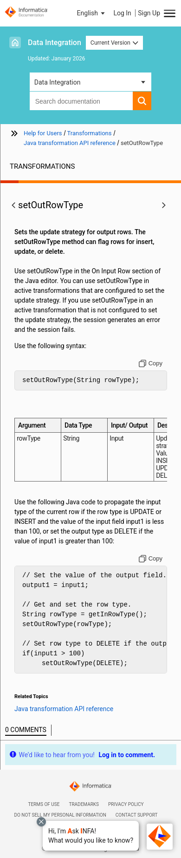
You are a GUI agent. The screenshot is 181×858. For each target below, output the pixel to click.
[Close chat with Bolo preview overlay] (41, 821)
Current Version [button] (114, 42)
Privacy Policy (125, 804)
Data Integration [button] (57, 82)
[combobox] (81, 101)
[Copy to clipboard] (150, 363)
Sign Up (149, 13)
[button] (91, 836)
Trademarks (84, 804)
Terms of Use (43, 804)
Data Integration (54, 42)
